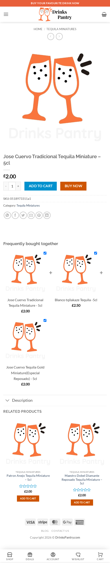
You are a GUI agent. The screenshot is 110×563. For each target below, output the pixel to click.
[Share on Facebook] (15, 215)
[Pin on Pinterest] (39, 215)
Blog (45, 530)
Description (18, 401)
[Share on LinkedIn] (47, 215)
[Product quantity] (12, 186)
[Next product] (50, 36)
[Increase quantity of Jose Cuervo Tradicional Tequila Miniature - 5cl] (18, 186)
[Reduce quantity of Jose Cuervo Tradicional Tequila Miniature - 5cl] (6, 186)
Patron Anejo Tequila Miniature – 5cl (28, 477)
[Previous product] (59, 36)
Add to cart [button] (28, 498)
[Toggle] (7, 401)
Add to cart (41, 186)
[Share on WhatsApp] (7, 215)
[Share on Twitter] (23, 215)
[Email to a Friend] (31, 215)
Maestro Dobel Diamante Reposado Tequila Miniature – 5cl (82, 479)
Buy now (73, 186)
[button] (6, 14)
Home (38, 29)
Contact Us (60, 530)
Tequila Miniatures (61, 29)
